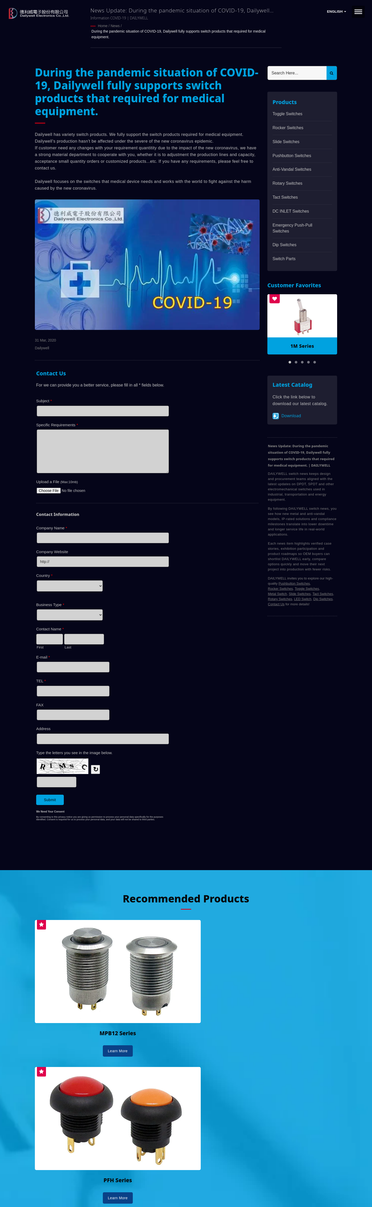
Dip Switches (284, 244)
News (115, 26)
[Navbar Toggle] (358, 12)
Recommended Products (186, 897)
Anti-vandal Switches (292, 168)
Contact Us (276, 603)
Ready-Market (84, 1194)
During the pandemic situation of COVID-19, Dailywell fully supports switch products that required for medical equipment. (178, 33)
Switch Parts (284, 258)
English (336, 11)
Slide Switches (286, 140)
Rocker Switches (288, 127)
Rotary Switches (288, 182)
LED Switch (302, 598)
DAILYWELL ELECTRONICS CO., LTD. (100, 1188)
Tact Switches (285, 196)
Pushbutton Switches (292, 154)
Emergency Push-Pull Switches (292, 227)
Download (287, 415)
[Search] (297, 72)
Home (102, 26)
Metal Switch (277, 593)
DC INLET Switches (291, 210)
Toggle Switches (288, 113)
